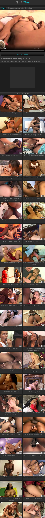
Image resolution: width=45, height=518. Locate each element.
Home (3, 8)
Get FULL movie (22, 55)
